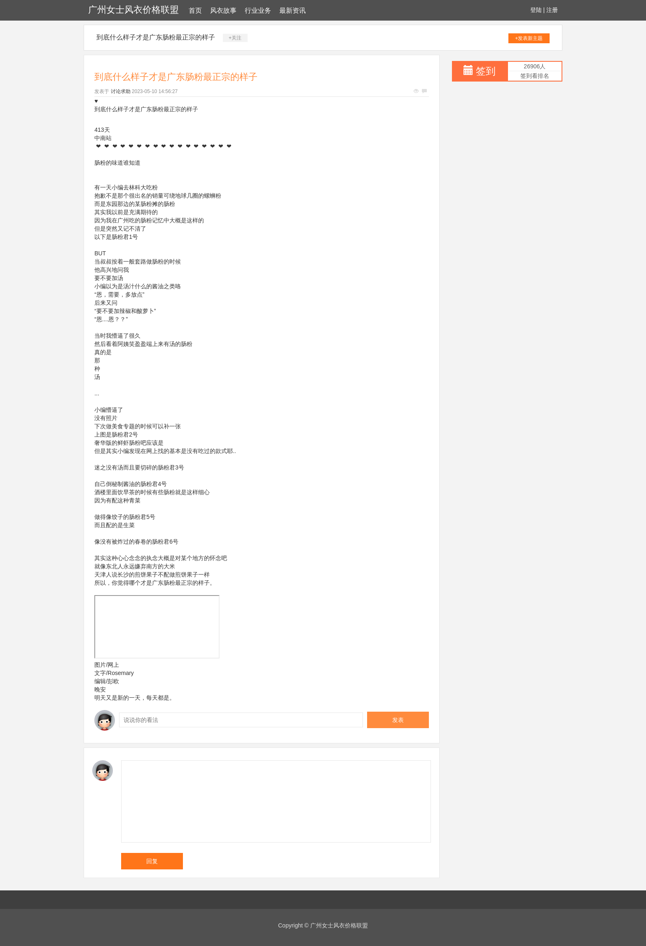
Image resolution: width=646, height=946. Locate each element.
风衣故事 (223, 10)
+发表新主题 (529, 38)
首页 (195, 10)
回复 (152, 861)
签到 (486, 71)
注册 (552, 10)
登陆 (536, 10)
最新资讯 (292, 10)
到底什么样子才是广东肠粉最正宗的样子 (155, 37)
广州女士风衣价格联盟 (133, 10)
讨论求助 (121, 91)
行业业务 (258, 10)
